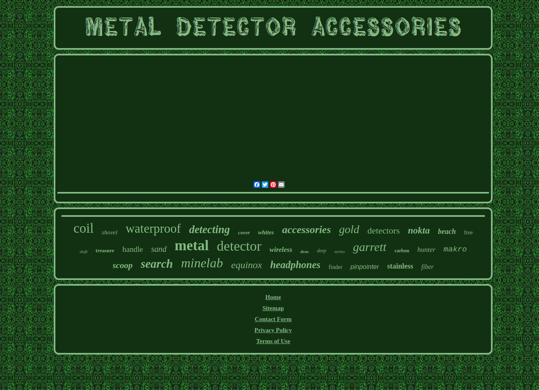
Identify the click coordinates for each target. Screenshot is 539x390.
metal (192, 245)
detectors (384, 230)
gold (349, 229)
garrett (369, 246)
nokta (419, 230)
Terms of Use (273, 341)
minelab (202, 263)
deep (321, 250)
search (157, 263)
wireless (281, 249)
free (468, 232)
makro (455, 249)
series (339, 251)
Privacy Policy (273, 330)
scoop (123, 265)
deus (304, 251)
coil (84, 228)
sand (159, 249)
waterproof (153, 228)
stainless (400, 266)
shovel (109, 232)
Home (273, 297)
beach (447, 231)
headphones (295, 264)
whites (266, 232)
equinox (246, 265)
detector (239, 245)
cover (244, 232)
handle (133, 249)
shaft (83, 251)
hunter (426, 249)
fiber (427, 266)
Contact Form (273, 319)
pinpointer (365, 266)
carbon (401, 250)
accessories (306, 230)
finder (335, 267)
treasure (105, 250)
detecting (209, 229)
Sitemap (273, 308)
